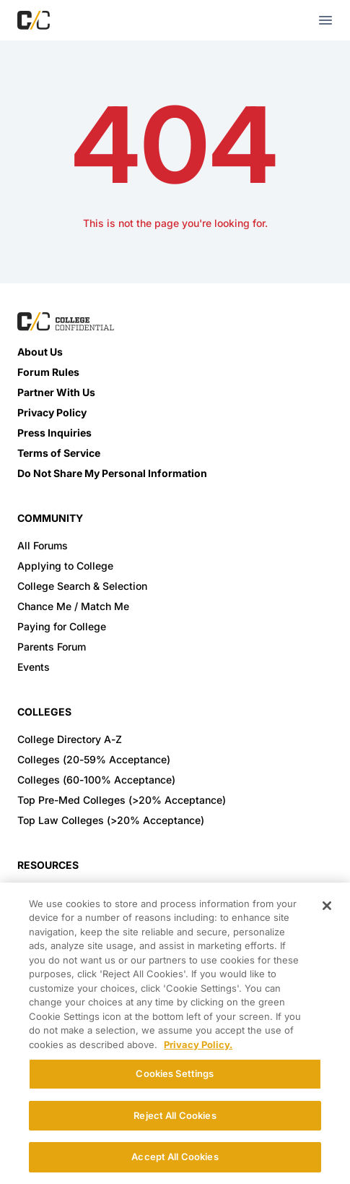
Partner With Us (56, 392)
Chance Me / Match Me (73, 606)
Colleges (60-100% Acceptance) (96, 779)
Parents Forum (51, 646)
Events (33, 667)
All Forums (42, 545)
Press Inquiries (54, 432)
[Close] (327, 906)
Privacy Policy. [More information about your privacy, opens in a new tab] (198, 1044)
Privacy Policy (52, 412)
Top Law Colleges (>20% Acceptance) (110, 820)
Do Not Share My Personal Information (112, 473)
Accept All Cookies (174, 1156)
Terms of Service (58, 453)
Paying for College (61, 626)
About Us (40, 352)
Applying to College (65, 565)
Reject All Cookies (175, 1115)
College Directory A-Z (69, 739)
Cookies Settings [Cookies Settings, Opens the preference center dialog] (175, 1073)
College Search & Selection (82, 586)
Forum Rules (48, 372)
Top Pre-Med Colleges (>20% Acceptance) (121, 800)
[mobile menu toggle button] (325, 20)
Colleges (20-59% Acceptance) (93, 759)
